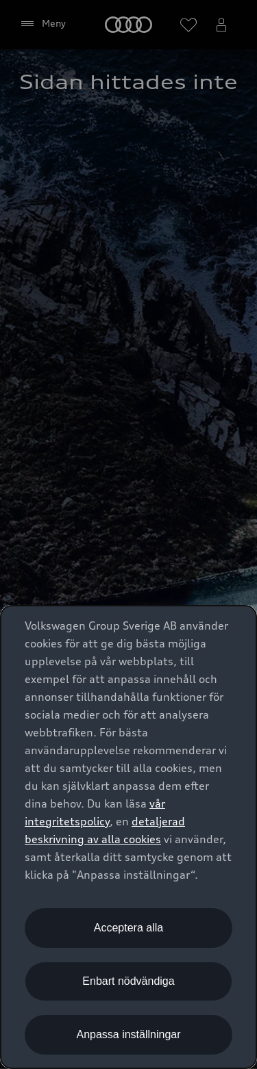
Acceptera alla (128, 927)
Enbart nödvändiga (128, 981)
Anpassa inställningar (128, 1034)
